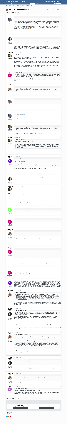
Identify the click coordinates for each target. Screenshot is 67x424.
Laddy (10, 97)
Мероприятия (26, 3)
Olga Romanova (10, 36)
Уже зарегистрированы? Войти (50, 1)
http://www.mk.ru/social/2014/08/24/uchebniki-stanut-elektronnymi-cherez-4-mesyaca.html (26, 273)
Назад (8, 12)
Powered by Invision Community (33, 422)
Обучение (20, 3)
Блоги (10, 5)
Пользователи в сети (29, 5)
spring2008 (10, 156)
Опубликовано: (17, 52)
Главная (8, 3)
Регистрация (58, 1)
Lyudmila (9, 70)
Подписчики (57, 9)
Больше (47, 3)
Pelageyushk (9, 206)
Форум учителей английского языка (15, 1)
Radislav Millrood (10, 84)
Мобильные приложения (39, 3)
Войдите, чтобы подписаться (51, 9)
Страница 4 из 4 (17, 12)
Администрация (22, 5)
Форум (7, 5)
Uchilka (11, 10)
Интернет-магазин (13, 3)
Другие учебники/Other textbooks (22, 10)
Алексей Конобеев (10, 309)
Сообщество (32, 3)
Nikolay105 (10, 279)
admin (10, 386)
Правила (18, 5)
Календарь (13, 5)
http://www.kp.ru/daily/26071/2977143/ (19, 114)
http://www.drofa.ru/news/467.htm (51, 285)
